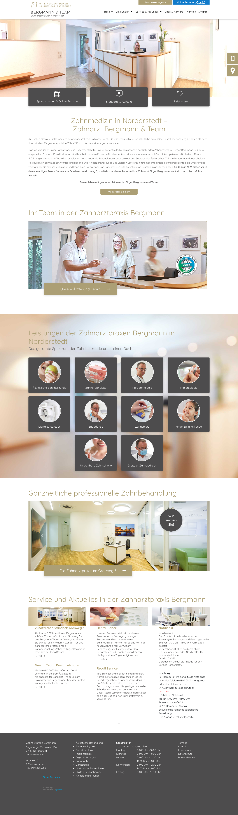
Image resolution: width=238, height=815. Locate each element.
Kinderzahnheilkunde (188, 413)
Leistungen (181, 97)
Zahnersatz (142, 413)
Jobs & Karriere (174, 11)
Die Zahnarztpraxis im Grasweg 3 (88, 570)
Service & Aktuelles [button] (147, 11)
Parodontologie (142, 375)
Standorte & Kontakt (119, 96)
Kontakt (182, 746)
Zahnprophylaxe (95, 375)
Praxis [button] (106, 11)
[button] (18, 58)
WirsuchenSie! (171, 520)
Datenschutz (185, 753)
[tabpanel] (57, 664)
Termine (182, 742)
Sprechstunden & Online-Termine (57, 97)
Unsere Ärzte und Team (80, 289)
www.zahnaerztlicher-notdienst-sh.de (179, 648)
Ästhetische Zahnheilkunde (49, 375)
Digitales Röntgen (49, 413)
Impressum (184, 750)
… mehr (40, 656)
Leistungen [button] (123, 11)
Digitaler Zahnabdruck (142, 452)
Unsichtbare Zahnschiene (96, 452)
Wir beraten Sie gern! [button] (119, 191)
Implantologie (188, 375)
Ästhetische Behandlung (89, 742)
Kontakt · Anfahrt (197, 11)
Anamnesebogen (155, 2)
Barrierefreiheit (186, 757)
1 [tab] (119, 723)
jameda (59, 790)
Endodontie (95, 413)
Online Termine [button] (191, 2)
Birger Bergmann (52, 777)
